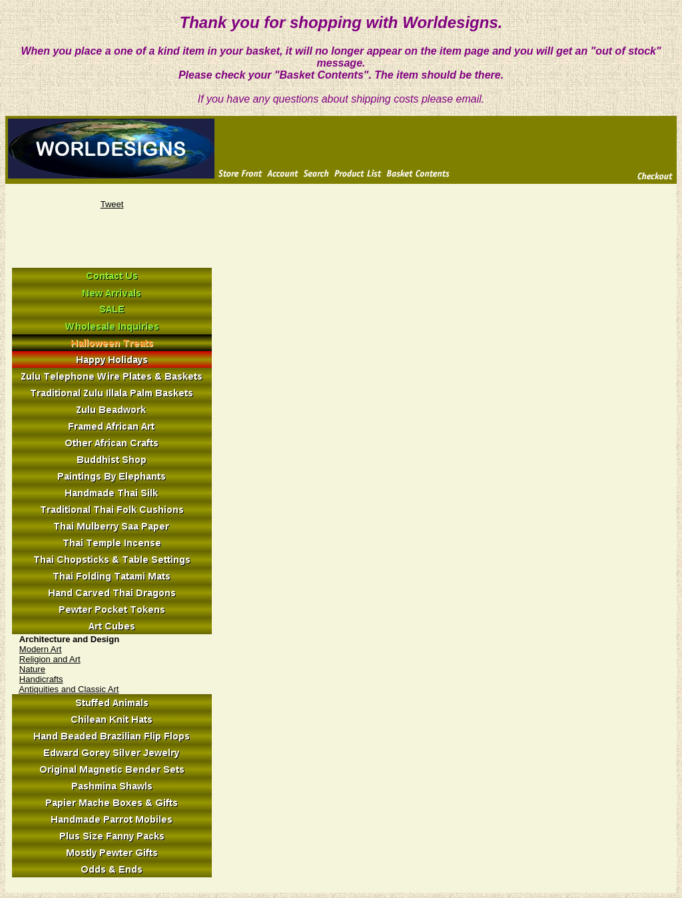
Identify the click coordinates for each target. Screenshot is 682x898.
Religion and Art (50, 659)
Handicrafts (41, 679)
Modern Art (40, 649)
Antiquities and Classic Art (69, 689)
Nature (32, 669)
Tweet (112, 204)
